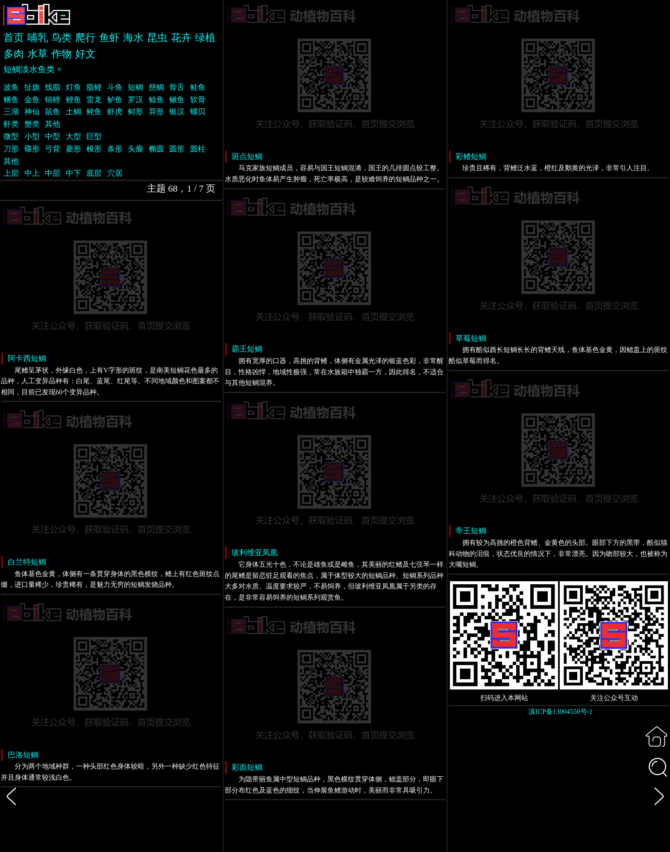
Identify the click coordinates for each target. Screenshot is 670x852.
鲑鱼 (198, 87)
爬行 (85, 37)
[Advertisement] (559, 789)
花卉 (181, 37)
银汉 (177, 111)
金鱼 (32, 99)
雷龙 (94, 99)
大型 (73, 136)
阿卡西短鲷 (27, 358)
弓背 (52, 149)
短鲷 (135, 87)
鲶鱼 (156, 99)
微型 (11, 136)
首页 (13, 37)
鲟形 (135, 111)
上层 (11, 173)
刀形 (11, 149)
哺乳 (37, 37)
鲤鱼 (73, 99)
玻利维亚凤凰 (255, 552)
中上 (32, 173)
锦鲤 (52, 99)
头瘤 (135, 149)
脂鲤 (94, 87)
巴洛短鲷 (23, 755)
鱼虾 (109, 37)
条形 (115, 149)
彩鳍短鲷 (470, 156)
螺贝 (198, 111)
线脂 (52, 87)
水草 (37, 53)
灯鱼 (73, 87)
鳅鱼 (177, 99)
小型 (32, 136)
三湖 (11, 111)
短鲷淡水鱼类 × (32, 69)
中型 (52, 136)
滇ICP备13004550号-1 (561, 711)
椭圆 (156, 149)
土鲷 (73, 111)
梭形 (94, 149)
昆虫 (157, 37)
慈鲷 (156, 87)
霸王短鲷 (247, 349)
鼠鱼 (52, 111)
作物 (61, 53)
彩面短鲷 (247, 767)
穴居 (115, 173)
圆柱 (198, 149)
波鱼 (11, 87)
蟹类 (32, 124)
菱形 (73, 149)
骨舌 (177, 87)
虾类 (11, 124)
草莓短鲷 (470, 338)
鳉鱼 (11, 99)
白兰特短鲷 (27, 562)
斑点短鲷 (247, 156)
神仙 (32, 111)
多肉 (13, 53)
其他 (52, 124)
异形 (156, 111)
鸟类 (61, 37)
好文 (85, 53)
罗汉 (135, 99)
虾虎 (115, 111)
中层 (52, 173)
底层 (94, 173)
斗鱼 (115, 87)
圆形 (177, 149)
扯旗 (32, 87)
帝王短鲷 (470, 531)
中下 (73, 173)
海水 (133, 37)
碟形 (32, 149)
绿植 (205, 37)
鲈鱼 (115, 99)
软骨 (198, 99)
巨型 (94, 136)
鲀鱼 (94, 111)
